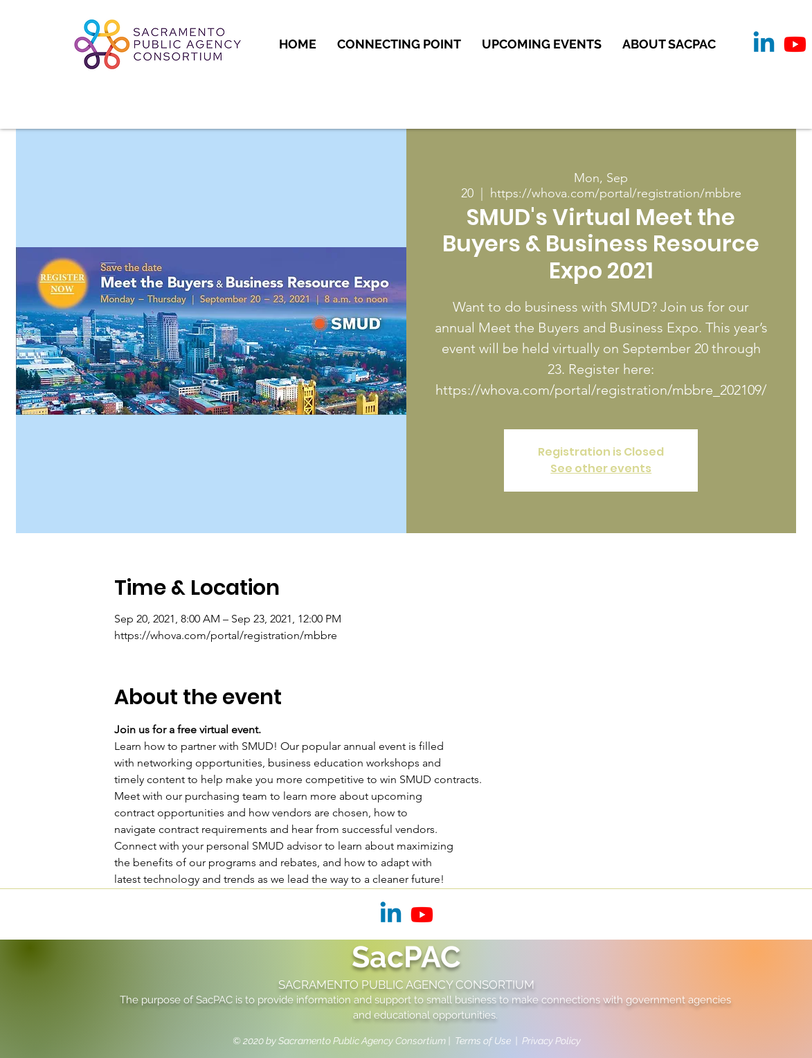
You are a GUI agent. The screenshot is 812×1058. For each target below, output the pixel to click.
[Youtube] (795, 44)
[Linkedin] (764, 44)
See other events (600, 468)
